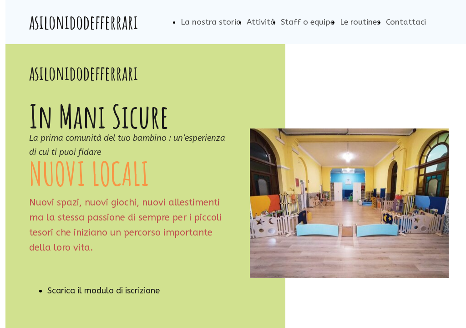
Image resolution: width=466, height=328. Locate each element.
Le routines (360, 21)
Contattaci (406, 21)
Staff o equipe (307, 21)
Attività (261, 21)
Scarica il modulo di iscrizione (103, 291)
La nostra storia (211, 21)
